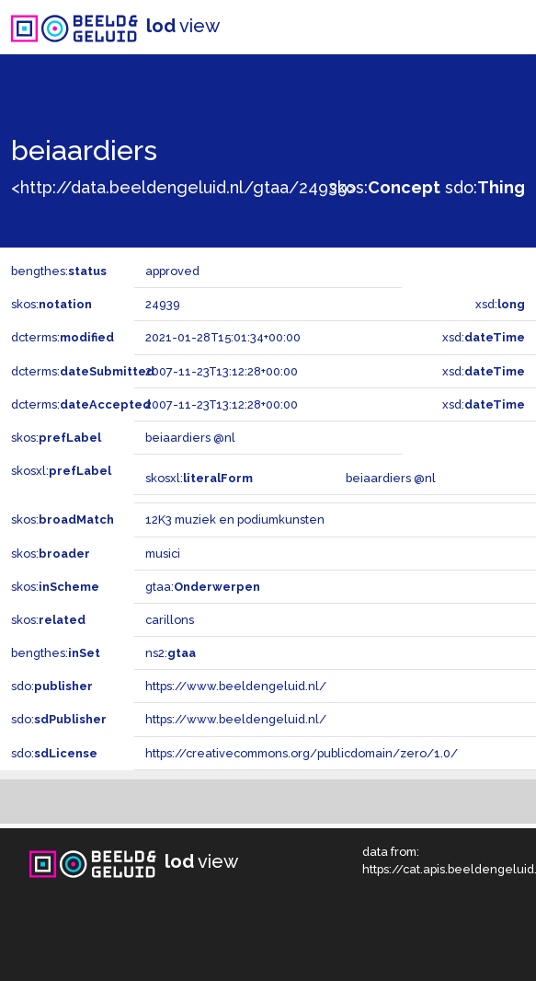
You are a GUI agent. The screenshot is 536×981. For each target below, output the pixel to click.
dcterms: (62, 337)
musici (162, 553)
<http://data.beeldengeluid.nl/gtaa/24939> (183, 187)
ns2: (170, 653)
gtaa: (202, 587)
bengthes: (59, 271)
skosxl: (61, 471)
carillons (169, 620)
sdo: (485, 187)
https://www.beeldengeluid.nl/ (235, 686)
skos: (384, 187)
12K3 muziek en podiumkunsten (235, 519)
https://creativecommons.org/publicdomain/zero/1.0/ (301, 753)
